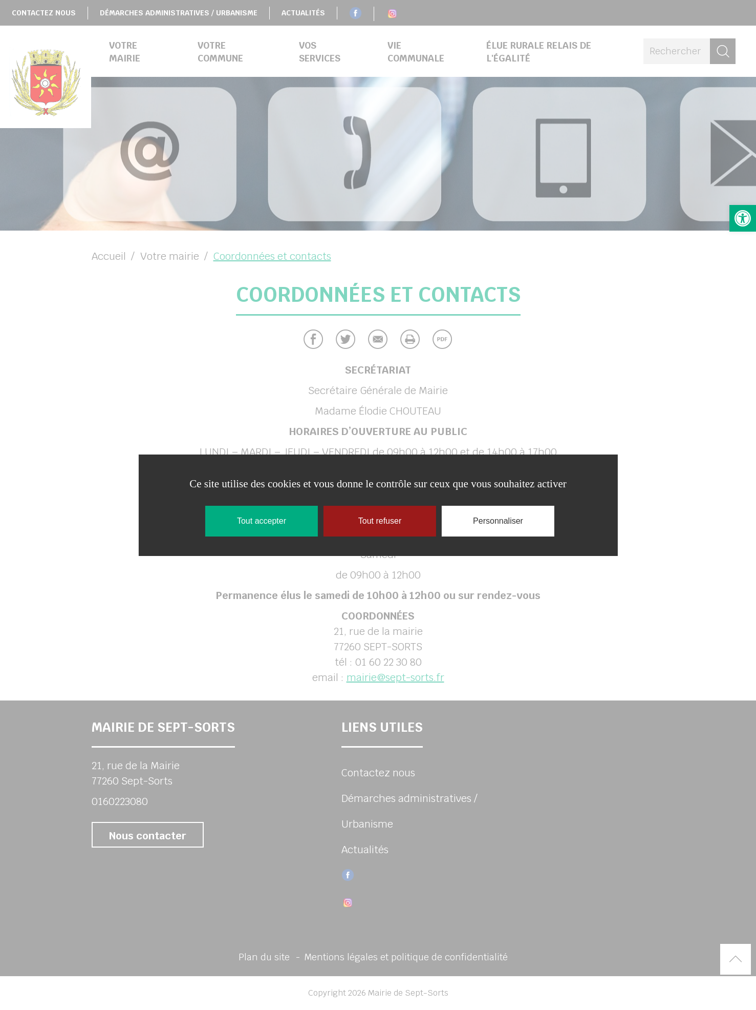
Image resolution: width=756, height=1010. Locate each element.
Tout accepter (261, 521)
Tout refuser (379, 521)
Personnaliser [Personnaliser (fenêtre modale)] (498, 521)
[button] (742, 218)
